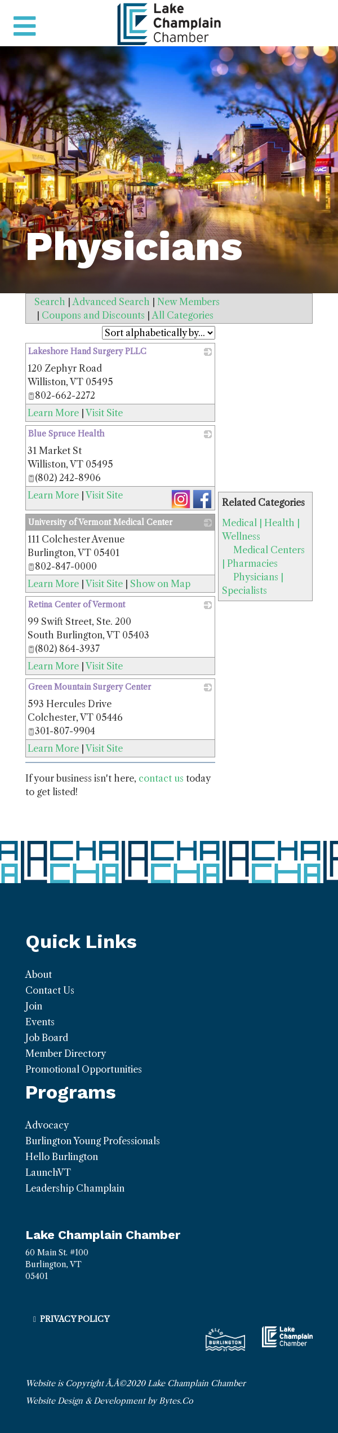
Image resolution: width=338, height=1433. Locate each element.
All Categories (183, 315)
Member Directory (65, 1053)
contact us (161, 778)
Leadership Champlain (74, 1188)
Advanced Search (111, 301)
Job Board (46, 1037)
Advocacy (47, 1125)
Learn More (53, 412)
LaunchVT (48, 1172)
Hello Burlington (61, 1156)
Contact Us (49, 990)
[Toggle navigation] (24, 26)
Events (40, 1022)
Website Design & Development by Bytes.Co (109, 1401)
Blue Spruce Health (66, 434)
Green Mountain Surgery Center (89, 687)
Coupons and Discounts (93, 315)
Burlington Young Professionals (92, 1141)
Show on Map (160, 583)
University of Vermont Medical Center (100, 522)
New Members (188, 301)
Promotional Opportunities (83, 1069)
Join (33, 1006)
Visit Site (104, 412)
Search (49, 301)
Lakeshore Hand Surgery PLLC (87, 351)
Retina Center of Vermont (76, 604)
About (38, 974)
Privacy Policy (74, 1319)
